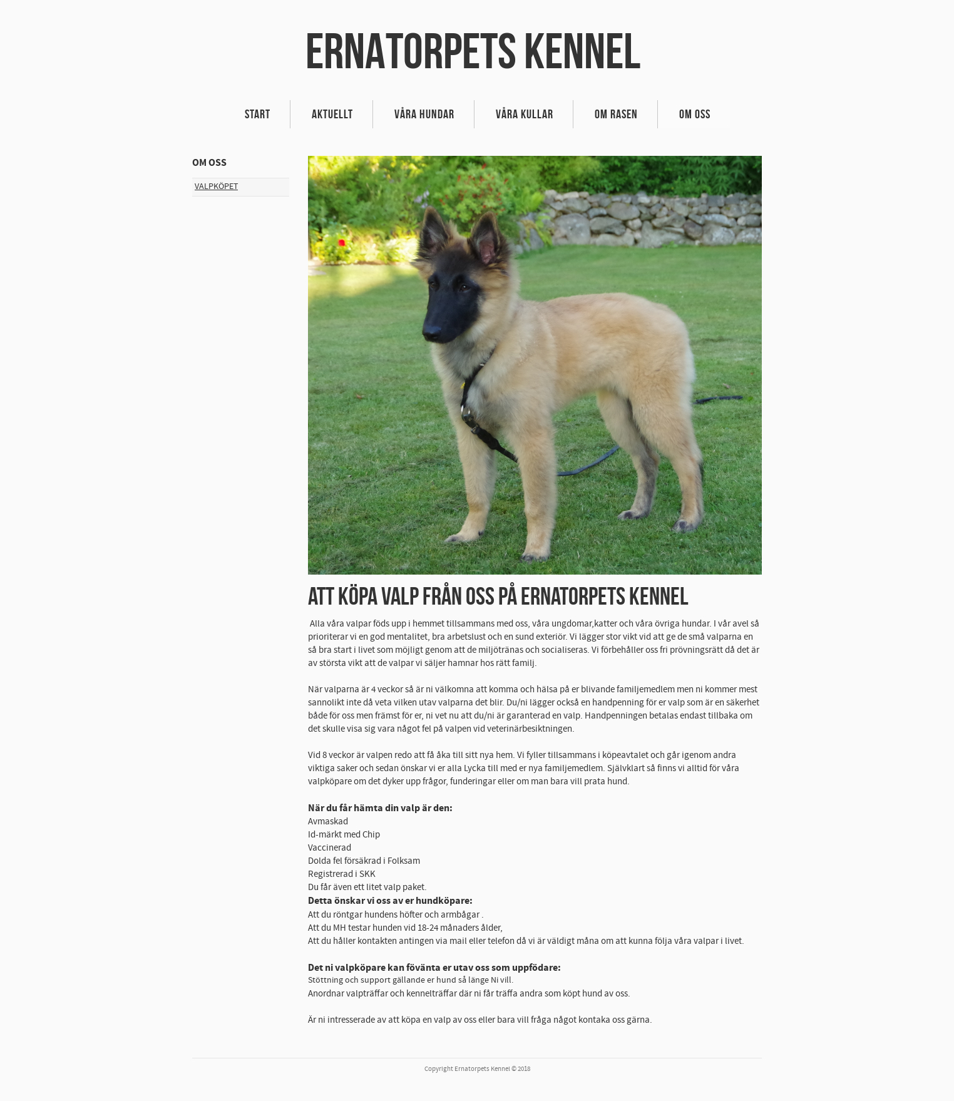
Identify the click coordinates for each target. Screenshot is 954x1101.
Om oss (694, 114)
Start (257, 114)
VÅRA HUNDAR (424, 114)
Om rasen (616, 114)
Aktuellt (332, 114)
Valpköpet (216, 186)
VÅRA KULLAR (524, 114)
